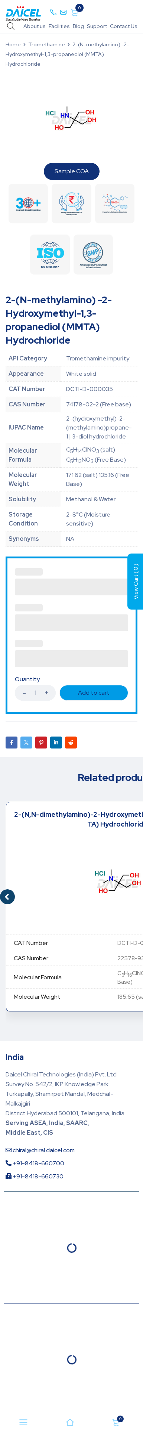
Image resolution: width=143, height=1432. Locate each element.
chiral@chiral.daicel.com (40, 1150)
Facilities (59, 26)
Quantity (27, 679)
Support (97, 26)
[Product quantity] (35, 693)
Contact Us (123, 26)
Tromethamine (46, 44)
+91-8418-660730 (35, 1176)
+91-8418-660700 (35, 1163)
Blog (78, 26)
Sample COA (72, 171)
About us (34, 26)
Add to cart (94, 693)
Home (13, 44)
